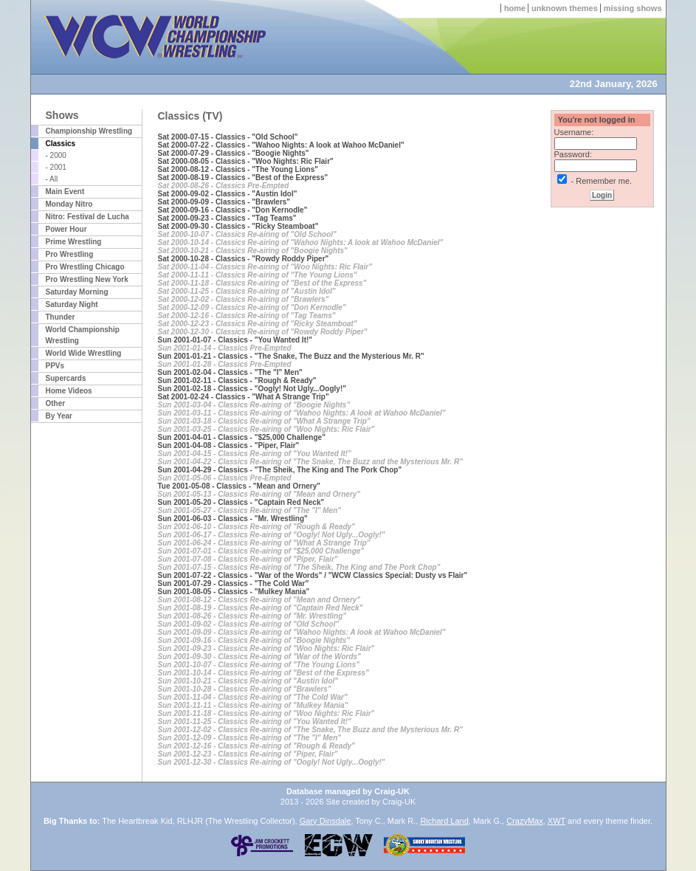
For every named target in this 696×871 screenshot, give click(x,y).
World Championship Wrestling (83, 335)
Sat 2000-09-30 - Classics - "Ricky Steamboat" (238, 226)
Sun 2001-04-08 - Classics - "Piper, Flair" (229, 445)
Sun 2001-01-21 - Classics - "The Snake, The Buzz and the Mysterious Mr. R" (291, 356)
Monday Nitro (69, 204)
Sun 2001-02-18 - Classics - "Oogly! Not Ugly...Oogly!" (252, 389)
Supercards (66, 378)
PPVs (55, 366)
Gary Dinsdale (325, 820)
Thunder (60, 317)
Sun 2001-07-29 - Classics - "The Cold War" (233, 583)
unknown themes (564, 8)
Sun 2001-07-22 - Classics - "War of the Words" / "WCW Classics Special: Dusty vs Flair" (313, 575)
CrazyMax (524, 820)
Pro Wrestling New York (87, 279)
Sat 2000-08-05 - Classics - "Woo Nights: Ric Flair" (246, 161)
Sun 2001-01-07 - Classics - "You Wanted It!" (235, 340)
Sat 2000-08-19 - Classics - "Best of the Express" (243, 177)
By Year (59, 416)
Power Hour (66, 229)
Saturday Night (72, 304)
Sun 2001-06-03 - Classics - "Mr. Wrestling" (233, 518)
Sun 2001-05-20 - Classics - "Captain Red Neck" (241, 502)
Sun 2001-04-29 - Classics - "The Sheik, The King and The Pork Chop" (280, 470)
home (515, 8)
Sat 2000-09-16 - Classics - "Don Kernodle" (233, 210)
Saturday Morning (77, 292)
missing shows (633, 8)
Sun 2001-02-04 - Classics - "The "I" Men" (230, 372)
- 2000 (56, 155)
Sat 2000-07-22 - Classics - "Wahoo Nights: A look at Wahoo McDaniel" (281, 145)
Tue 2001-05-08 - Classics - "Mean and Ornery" (239, 486)
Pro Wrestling (70, 254)
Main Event (65, 191)
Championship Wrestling (89, 131)
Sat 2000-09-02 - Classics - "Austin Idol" (227, 194)
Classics (61, 144)
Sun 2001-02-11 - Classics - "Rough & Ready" (237, 380)
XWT (556, 820)
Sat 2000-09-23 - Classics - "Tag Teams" (227, 218)
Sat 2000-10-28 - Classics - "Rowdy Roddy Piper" (243, 259)
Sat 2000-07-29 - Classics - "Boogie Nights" (233, 153)
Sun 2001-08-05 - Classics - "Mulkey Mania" (234, 592)
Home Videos (69, 391)
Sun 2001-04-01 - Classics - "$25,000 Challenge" (241, 437)
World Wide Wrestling (84, 353)
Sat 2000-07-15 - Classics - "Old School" (228, 137)
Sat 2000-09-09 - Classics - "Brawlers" (224, 202)
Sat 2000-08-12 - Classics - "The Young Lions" (238, 169)
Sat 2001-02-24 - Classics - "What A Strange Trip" (243, 397)
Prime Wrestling (74, 242)
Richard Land (444, 820)
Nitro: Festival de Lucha (87, 217)
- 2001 (56, 167)
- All (52, 179)
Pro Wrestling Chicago (85, 267)
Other (56, 403)
